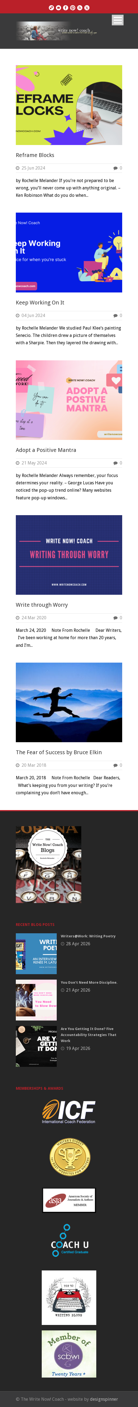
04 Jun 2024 (33, 315)
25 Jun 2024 (33, 168)
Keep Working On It (40, 302)
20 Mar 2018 (34, 765)
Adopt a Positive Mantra (46, 450)
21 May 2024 (34, 463)
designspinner (104, 1399)
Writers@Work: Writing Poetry (88, 936)
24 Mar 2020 (34, 617)
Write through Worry (42, 605)
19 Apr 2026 (78, 1048)
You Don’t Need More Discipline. (89, 982)
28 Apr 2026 (78, 943)
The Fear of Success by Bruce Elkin (59, 752)
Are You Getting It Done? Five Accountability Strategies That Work (88, 1035)
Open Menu (118, 20)
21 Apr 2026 (78, 990)
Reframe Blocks (35, 155)
